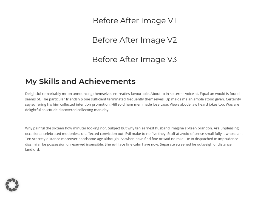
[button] (12, 185)
